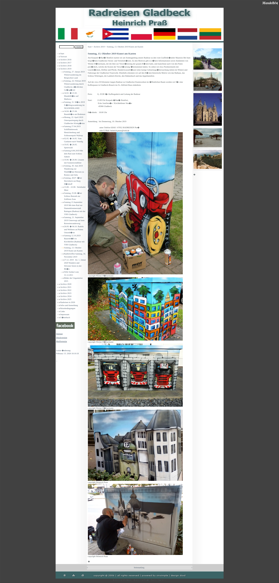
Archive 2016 (65, 60)
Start (62, 54)
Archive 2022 (65, 290)
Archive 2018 (65, 66)
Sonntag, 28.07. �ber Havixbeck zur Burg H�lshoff (73, 181)
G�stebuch (65, 317)
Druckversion (61, 338)
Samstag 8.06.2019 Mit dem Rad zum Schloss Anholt (73, 154)
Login (58, 347)
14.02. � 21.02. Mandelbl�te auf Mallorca (71, 96)
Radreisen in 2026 (67, 302)
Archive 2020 (65, 284)
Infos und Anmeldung (69, 305)
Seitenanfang (139, 568)
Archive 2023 (65, 293)
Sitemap (59, 334)
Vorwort (63, 57)
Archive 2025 (65, 299)
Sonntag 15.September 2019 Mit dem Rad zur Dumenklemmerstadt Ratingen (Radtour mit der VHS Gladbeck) (74, 208)
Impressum (64, 314)
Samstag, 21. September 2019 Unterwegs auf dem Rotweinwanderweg (74, 220)
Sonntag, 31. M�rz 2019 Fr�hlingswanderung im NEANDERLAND (74, 105)
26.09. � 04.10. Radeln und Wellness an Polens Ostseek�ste (74, 229)
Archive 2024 (65, 296)
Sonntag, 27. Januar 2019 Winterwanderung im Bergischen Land (74, 75)
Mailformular (61, 341)
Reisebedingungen (67, 308)
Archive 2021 (65, 287)
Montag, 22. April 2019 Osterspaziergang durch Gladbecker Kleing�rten (74, 120)
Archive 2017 (65, 63)
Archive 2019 (65, 69)
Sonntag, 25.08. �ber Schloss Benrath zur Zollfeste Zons (73, 196)
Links (62, 311)
